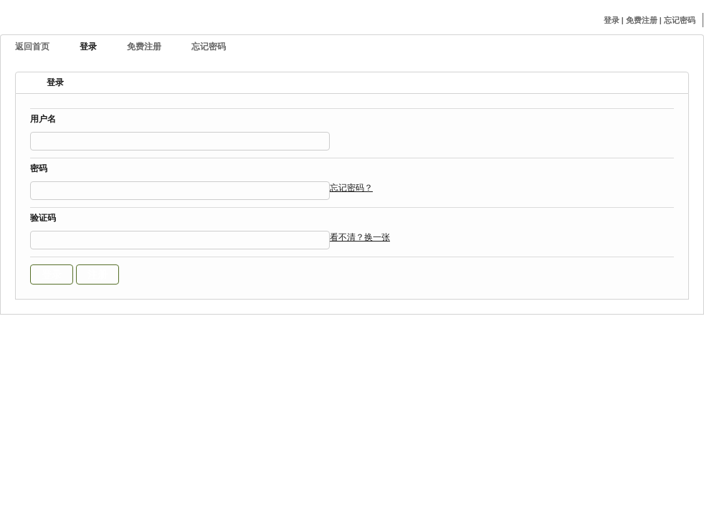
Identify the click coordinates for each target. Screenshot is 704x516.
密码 (38, 169)
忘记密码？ (351, 188)
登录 (613, 20)
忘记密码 (679, 20)
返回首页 (32, 47)
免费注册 (643, 20)
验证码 (43, 219)
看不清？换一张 (360, 237)
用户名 (43, 120)
